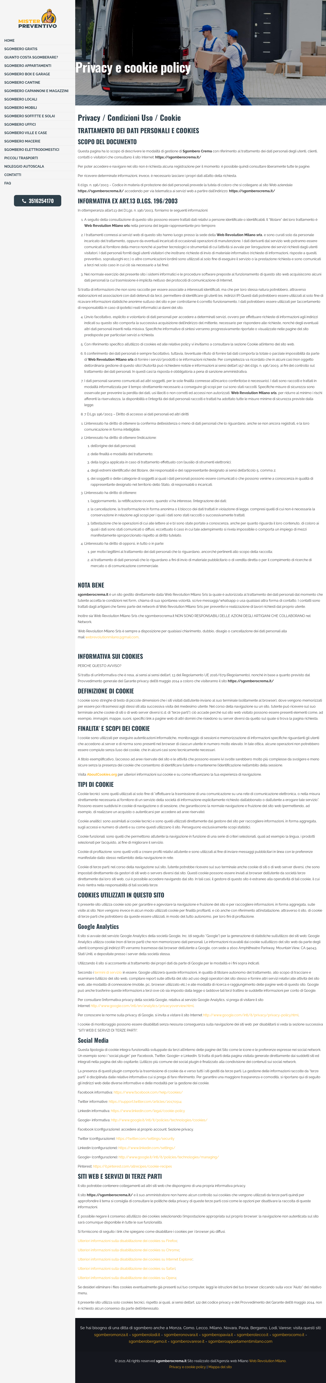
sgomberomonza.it (111, 1334)
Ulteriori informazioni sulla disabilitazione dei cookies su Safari (126, 1269)
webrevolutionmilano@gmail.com (112, 637)
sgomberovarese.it (187, 1341)
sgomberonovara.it (181, 1334)
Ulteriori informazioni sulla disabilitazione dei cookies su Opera (127, 1278)
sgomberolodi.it (146, 1334)
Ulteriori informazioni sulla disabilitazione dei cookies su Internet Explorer (135, 1259)
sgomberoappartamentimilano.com (240, 1341)
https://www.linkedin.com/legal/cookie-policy (148, 1111)
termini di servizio (108, 972)
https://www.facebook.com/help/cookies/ (148, 1092)
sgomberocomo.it (288, 1334)
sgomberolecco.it (252, 1334)
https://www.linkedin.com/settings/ (146, 1148)
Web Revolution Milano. (267, 1361)
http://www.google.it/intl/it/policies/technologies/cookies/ (159, 1120)
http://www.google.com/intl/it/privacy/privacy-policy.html (250, 1015)
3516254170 (37, 200)
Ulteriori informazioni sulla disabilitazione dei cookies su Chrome (128, 1250)
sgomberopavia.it (217, 1334)
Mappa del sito (220, 1367)
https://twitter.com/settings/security (145, 1139)
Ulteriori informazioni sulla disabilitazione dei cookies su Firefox (127, 1241)
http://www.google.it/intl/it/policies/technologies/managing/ (169, 1157)
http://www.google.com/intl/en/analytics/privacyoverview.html (142, 1006)
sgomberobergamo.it (148, 1341)
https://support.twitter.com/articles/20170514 (145, 1102)
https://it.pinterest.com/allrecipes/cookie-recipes (132, 1166)
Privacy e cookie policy (187, 1367)
